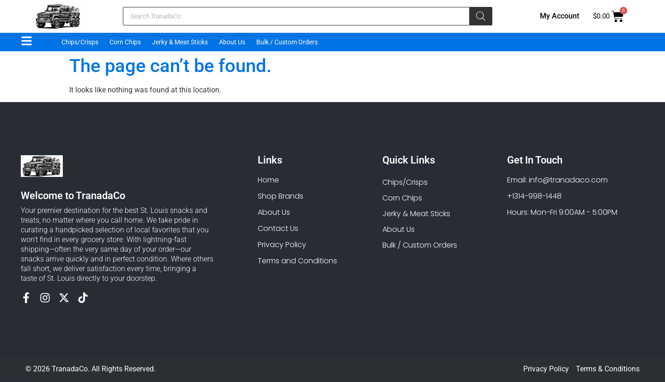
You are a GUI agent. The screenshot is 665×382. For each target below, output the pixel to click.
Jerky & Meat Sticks (180, 42)
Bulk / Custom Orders (287, 42)
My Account (559, 16)
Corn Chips (125, 42)
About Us (232, 42)
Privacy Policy (546, 368)
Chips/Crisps (79, 42)
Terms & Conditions (608, 368)
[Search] (480, 16)
